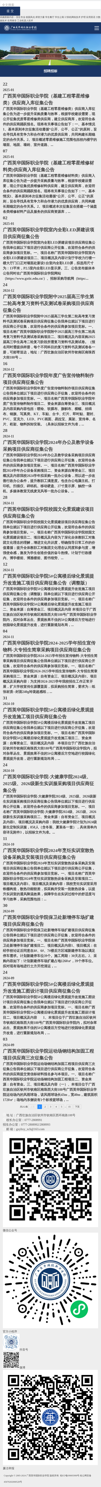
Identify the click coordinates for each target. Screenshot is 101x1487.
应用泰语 (12, 20)
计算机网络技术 (72, 17)
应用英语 (90, 17)
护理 (83, 17)
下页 (77, 1106)
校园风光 (30, 17)
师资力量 (40, 17)
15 (69, 1106)
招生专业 (20, 17)
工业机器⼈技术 (25, 20)
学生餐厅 (49, 17)
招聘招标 (50, 71)
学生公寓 (59, 17)
